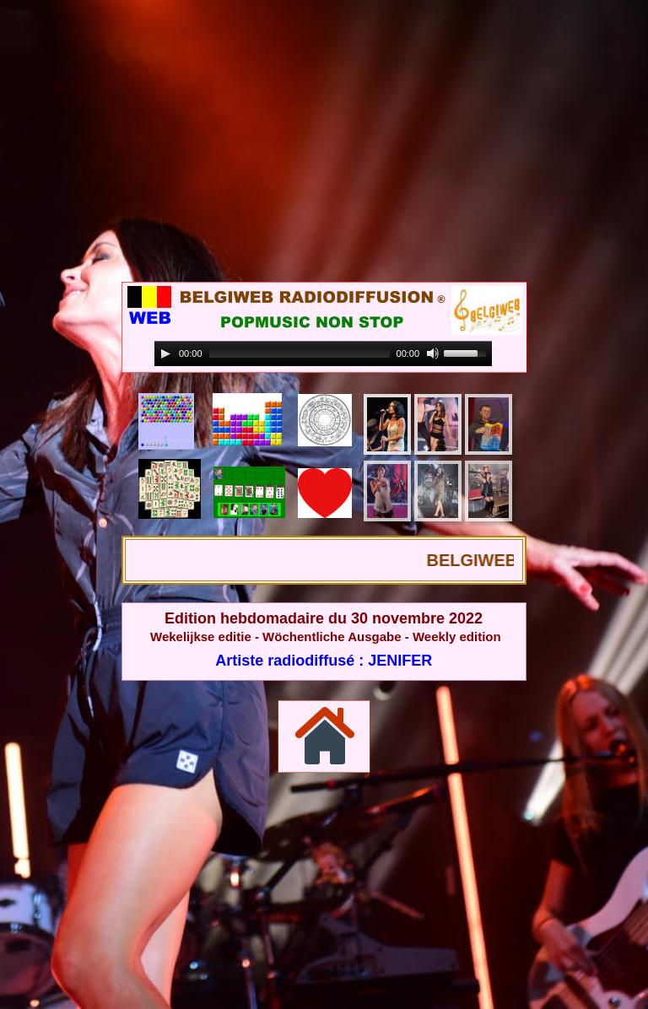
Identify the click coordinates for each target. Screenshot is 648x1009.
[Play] (165, 353)
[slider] (299, 353)
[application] (323, 354)
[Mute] (433, 353)
